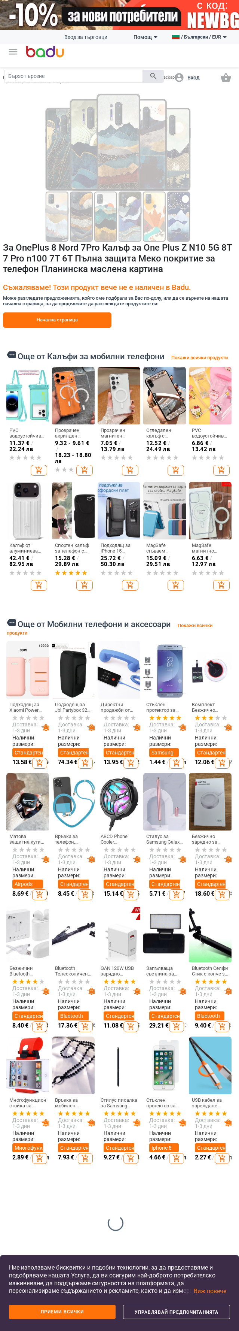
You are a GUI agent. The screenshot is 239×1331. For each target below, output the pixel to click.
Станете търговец (18, 1116)
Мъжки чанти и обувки (94, 1131)
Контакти (19, 1189)
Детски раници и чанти (134, 1148)
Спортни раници (95, 1208)
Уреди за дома (173, 1213)
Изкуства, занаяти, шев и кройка (174, 1168)
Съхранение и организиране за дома (179, 1126)
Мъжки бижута (210, 1170)
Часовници (214, 1138)
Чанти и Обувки (96, 1089)
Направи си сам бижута (215, 1106)
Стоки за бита (173, 1145)
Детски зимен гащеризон (59, 1171)
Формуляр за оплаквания (21, 1206)
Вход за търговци (85, 37)
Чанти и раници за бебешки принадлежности (104, 1188)
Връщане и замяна (20, 1226)
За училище (137, 1211)
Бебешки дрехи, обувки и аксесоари (136, 1173)
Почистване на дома (177, 1106)
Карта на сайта (18, 1156)
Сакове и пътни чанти (99, 1151)
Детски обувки (132, 1128)
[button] (13, 51)
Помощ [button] (145, 37)
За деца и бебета (137, 1089)
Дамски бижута (211, 1153)
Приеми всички (62, 1312)
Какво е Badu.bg (17, 1099)
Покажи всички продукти (199, 357)
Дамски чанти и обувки (94, 1108)
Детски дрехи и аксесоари (136, 1108)
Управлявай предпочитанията (176, 1312)
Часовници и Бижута (216, 1089)
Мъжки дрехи (55, 1116)
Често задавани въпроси (19, 1136)
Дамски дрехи (56, 1099)
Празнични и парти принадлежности (182, 1193)
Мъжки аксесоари (59, 1151)
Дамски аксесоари (59, 1134)
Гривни (210, 1185)
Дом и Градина (174, 1089)
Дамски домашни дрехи (58, 1193)
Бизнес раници (94, 1168)
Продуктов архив (20, 1173)
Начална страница (57, 320)
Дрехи (55, 1086)
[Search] (73, 76)
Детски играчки (133, 1196)
